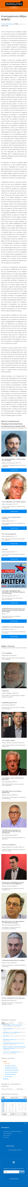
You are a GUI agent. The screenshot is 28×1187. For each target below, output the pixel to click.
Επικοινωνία (6, 1135)
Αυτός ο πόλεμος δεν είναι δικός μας (13, 998)
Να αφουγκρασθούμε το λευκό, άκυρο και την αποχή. (13, 459)
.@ (15, 1150)
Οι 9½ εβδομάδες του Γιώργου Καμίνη (14, 501)
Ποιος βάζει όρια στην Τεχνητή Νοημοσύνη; (11, 791)
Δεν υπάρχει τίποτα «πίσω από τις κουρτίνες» (13, 778)
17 (3, 1109)
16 (3, 1107)
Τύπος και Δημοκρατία (9, 844)
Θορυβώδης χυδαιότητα (9, 702)
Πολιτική (7, 1063)
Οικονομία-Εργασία (10, 1066)
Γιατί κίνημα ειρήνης (8, 740)
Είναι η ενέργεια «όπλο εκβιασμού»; (13, 1025)
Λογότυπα (6, 1137)
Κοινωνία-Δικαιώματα (11, 1072)
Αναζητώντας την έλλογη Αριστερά (13, 627)
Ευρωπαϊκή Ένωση (10, 1074)
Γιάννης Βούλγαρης (7, 24)
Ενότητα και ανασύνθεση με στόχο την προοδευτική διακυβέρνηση (13, 883)
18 (3, 1111)
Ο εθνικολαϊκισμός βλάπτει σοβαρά (13, 960)
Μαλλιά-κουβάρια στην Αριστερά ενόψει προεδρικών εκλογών (14, 1048)
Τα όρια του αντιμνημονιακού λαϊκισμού (11, 517)
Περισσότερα (14, 470)
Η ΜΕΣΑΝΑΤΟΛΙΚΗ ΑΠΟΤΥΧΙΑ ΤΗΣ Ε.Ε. (14, 1043)
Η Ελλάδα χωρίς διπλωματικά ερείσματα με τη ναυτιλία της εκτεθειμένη (11, 831)
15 (3, 1105)
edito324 (4, 549)
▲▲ (25, 1123)
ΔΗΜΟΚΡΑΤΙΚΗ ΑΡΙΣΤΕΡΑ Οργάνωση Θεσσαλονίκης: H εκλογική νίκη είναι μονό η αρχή (13, 610)
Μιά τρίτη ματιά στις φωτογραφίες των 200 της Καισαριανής (13, 922)
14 (3, 1103)
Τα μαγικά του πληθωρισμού (13, 1052)
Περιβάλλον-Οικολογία (11, 1068)
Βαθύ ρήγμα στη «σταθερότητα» (14, 1033)
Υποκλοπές (5, 691)
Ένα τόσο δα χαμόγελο (9, 534)
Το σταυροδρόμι (7, 653)
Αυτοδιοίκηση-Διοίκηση (11, 1070)
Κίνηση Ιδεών (8, 1076)
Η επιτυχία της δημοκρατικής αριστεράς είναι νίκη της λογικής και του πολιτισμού (13, 592)
